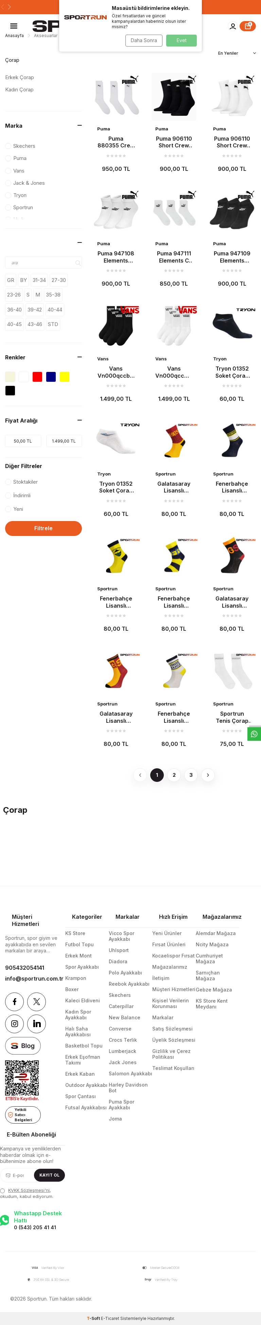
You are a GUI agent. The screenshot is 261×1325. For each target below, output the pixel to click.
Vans (103, 358)
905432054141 (24, 967)
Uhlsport (119, 950)
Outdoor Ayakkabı (86, 1085)
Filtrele (43, 528)
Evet (182, 40)
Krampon (75, 978)
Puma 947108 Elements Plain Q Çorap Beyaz (116, 257)
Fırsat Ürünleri (169, 944)
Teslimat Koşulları (173, 1068)
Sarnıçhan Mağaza (208, 975)
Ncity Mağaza (212, 944)
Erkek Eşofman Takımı (82, 1060)
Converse (120, 1029)
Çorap (12, 60)
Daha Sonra (142, 40)
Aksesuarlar (45, 35)
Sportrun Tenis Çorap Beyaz (232, 717)
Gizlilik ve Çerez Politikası (171, 1054)
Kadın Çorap (19, 89)
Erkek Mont (78, 956)
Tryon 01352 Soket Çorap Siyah (232, 372)
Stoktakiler (21, 482)
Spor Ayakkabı (82, 967)
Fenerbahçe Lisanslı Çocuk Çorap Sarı (116, 602)
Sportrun (165, 474)
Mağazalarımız (169, 967)
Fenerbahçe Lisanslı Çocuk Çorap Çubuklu (174, 602)
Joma (115, 1119)
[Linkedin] (36, 1024)
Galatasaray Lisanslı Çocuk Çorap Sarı (174, 487)
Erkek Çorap (19, 77)
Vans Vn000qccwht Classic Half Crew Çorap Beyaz (174, 372)
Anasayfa (14, 35)
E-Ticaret (110, 1318)
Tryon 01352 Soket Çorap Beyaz (116, 487)
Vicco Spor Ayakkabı (121, 936)
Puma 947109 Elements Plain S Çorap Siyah (232, 257)
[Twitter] (36, 1001)
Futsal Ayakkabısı (86, 1107)
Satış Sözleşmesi (172, 1029)
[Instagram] (14, 1024)
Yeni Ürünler (166, 933)
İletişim (160, 978)
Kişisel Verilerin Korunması (170, 1003)
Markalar (162, 1017)
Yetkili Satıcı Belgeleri (20, 1114)
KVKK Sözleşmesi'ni (29, 1190)
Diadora (118, 961)
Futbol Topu (79, 944)
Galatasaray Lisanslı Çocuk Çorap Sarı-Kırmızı (116, 717)
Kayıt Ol (49, 1175)
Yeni (14, 509)
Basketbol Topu (84, 1046)
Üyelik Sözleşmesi (173, 1040)
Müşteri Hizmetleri (173, 989)
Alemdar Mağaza (216, 933)
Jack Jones (123, 1062)
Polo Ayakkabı (125, 972)
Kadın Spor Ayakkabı (78, 1014)
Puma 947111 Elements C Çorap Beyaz (174, 257)
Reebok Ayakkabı (129, 984)
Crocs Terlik (123, 1040)
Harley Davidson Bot (128, 1087)
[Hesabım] (233, 26)
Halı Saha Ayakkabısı (78, 1031)
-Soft (94, 1318)
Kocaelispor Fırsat (173, 956)
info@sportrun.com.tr (32, 978)
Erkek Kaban (80, 1074)
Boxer (72, 989)
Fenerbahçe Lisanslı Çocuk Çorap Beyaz (174, 717)
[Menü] (13, 26)
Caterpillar (121, 1006)
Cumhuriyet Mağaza (209, 958)
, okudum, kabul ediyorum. (26, 1193)
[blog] (23, 1046)
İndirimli (18, 495)
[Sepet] (248, 26)
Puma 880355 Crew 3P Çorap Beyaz (116, 142)
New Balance (124, 1017)
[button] (2, 7)
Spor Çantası (80, 1096)
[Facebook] (14, 1001)
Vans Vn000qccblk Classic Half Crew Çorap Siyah (116, 372)
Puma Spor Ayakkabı (121, 1104)
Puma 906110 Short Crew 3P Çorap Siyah (174, 142)
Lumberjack (122, 1051)
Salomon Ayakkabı (130, 1073)
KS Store (75, 933)
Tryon (220, 358)
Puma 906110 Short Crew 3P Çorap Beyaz (232, 142)
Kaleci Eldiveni (82, 1000)
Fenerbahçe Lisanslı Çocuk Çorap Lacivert (232, 487)
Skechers (120, 995)
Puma (103, 128)
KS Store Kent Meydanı (212, 1003)
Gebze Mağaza (214, 989)
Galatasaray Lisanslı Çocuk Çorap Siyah (232, 602)
